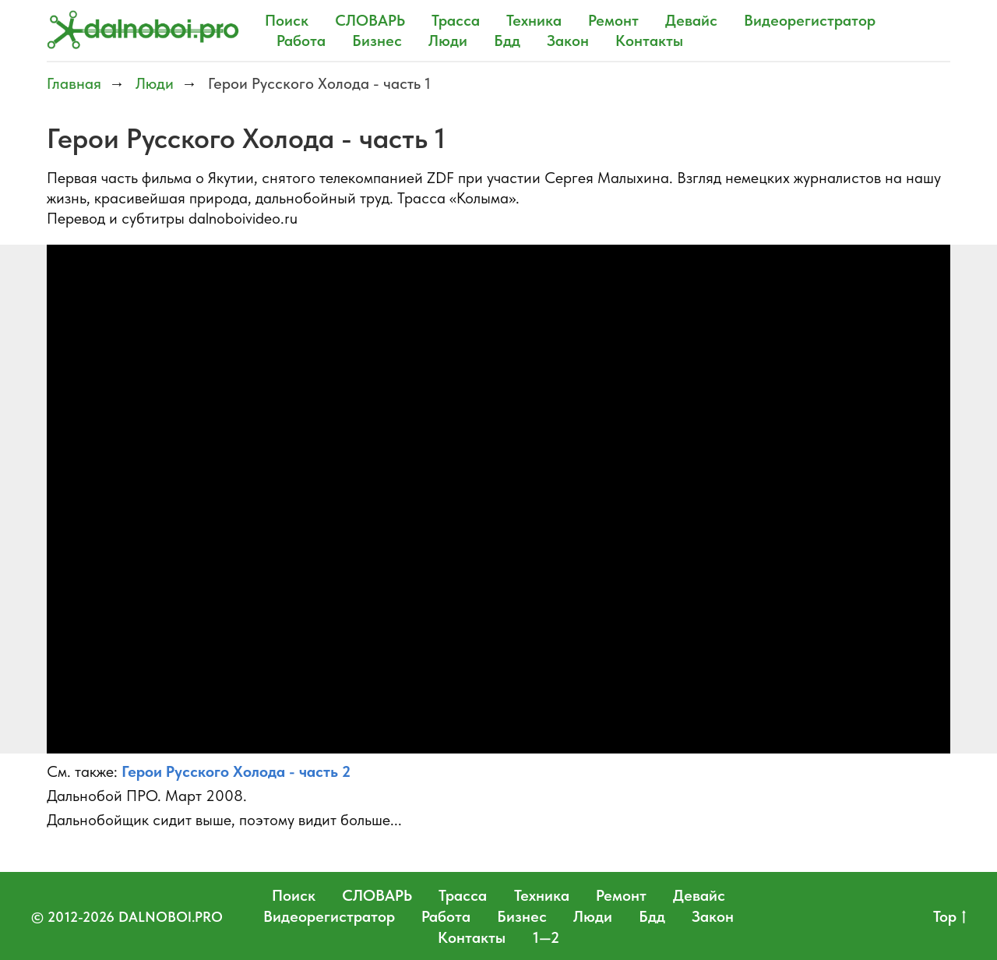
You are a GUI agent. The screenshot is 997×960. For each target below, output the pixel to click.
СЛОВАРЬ (370, 20)
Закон (568, 40)
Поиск (286, 20)
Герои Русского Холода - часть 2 (236, 771)
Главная (74, 83)
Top (949, 917)
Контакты (649, 40)
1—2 (546, 937)
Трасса (456, 20)
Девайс (691, 20)
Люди (447, 40)
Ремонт (613, 20)
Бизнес (377, 40)
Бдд (507, 40)
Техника (534, 20)
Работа (301, 40)
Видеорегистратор (809, 20)
